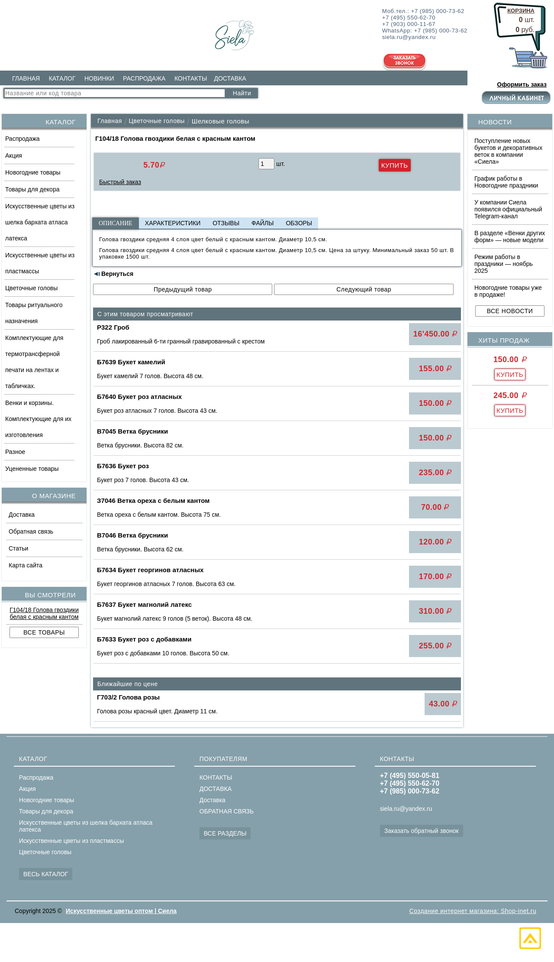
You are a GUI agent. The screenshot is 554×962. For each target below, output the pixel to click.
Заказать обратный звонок (421, 830)
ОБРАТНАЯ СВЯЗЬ (227, 811)
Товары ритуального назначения (33, 312)
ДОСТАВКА (230, 78)
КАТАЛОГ (62, 78)
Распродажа (22, 138)
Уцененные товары (32, 468)
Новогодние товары (33, 172)
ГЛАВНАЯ (26, 78)
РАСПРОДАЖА (144, 78)
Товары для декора (32, 189)
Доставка (22, 514)
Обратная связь (31, 531)
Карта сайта (25, 565)
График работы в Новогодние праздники (506, 182)
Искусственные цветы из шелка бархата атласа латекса (39, 222)
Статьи (18, 548)
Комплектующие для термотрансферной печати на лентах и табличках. (34, 361)
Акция (13, 155)
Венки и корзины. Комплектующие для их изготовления (38, 418)
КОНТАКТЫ (190, 78)
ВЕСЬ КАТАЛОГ (45, 874)
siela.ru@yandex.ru (406, 808)
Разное (15, 451)
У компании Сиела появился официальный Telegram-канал (508, 209)
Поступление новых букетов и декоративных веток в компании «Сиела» (508, 151)
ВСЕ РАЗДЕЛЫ (225, 833)
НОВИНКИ (99, 78)
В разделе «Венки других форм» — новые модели (509, 236)
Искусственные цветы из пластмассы (39, 263)
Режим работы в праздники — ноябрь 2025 (503, 263)
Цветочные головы (31, 288)
